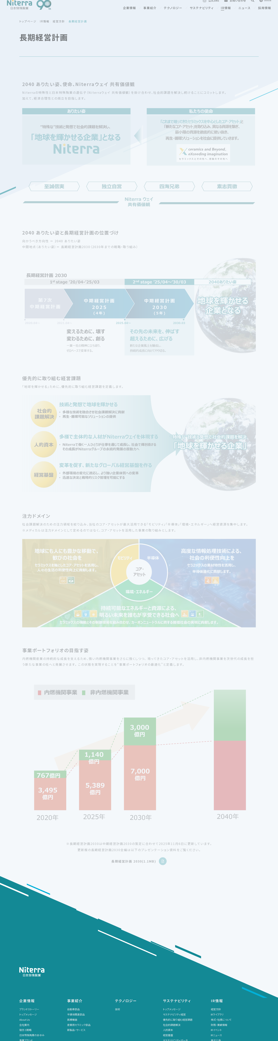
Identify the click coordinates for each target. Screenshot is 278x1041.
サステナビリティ (202, 14)
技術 (117, 924)
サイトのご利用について (128, 1002)
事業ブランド (26, 955)
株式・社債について (221, 934)
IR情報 (226, 14)
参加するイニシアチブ (174, 981)
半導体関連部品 (76, 929)
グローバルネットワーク (32, 960)
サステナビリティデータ (175, 955)
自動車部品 (73, 924)
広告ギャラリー (27, 966)
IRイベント (216, 945)
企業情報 (129, 14)
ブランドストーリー (29, 924)
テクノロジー (173, 14)
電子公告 (216, 955)
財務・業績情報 (219, 940)
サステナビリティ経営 (174, 929)
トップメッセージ (28, 929)
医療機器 (72, 934)
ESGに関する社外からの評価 (178, 971)
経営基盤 (168, 950)
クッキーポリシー (172, 1008)
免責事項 (216, 966)
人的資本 (168, 945)
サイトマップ (169, 1002)
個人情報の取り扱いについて (131, 1008)
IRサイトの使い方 (220, 971)
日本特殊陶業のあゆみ (31, 950)
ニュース (244, 14)
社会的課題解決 (172, 940)
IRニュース (216, 950)
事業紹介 (150, 14)
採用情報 (264, 14)
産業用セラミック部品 (79, 940)
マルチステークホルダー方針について (231, 1008)
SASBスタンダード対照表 (176, 966)
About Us (24, 934)
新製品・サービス (76, 945)
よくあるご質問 (219, 960)
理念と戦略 (25, 945)
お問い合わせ (74, 1002)
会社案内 (24, 940)
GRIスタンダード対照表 (175, 960)
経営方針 (216, 924)
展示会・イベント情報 (30, 1008)
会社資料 (24, 971)
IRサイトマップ (218, 976)
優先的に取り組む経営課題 (177, 934)
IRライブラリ (217, 929)
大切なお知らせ (75, 1008)
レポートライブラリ (173, 976)
